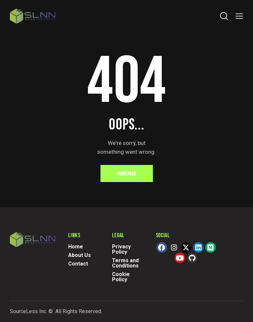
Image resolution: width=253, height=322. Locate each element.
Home (75, 246)
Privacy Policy (121, 249)
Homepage (126, 174)
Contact (78, 264)
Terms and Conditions (125, 263)
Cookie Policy (121, 277)
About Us (79, 255)
